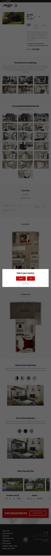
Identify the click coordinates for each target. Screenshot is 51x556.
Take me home (25, 283)
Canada (21, 278)
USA (31, 278)
